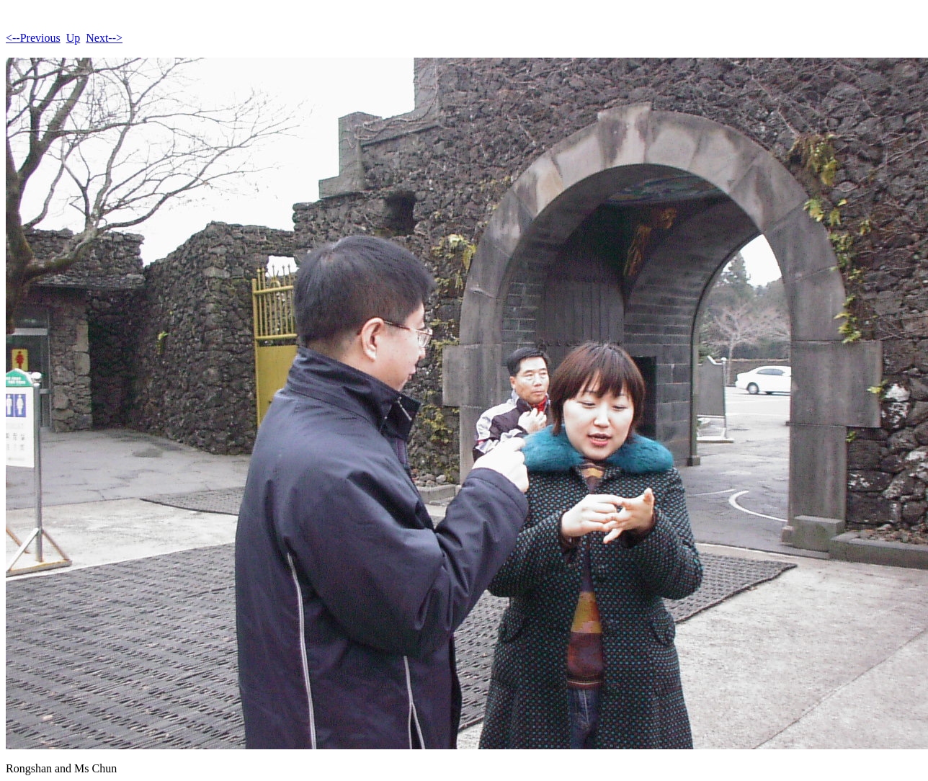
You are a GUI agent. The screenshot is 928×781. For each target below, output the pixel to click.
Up (73, 38)
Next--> (104, 38)
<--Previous (33, 38)
